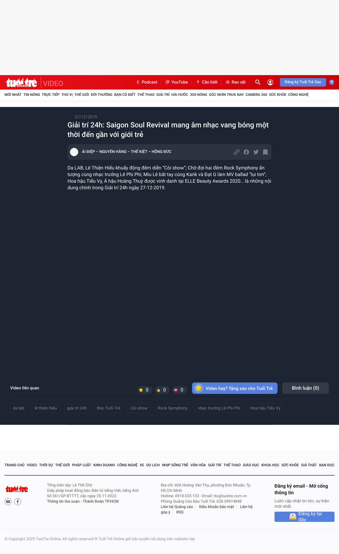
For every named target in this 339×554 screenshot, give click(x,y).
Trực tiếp (51, 95)
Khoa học (270, 465)
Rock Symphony (173, 408)
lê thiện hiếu (45, 408)
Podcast (146, 82)
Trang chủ (14, 465)
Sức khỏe (277, 95)
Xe (142, 465)
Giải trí (163, 95)
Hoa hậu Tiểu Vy (265, 408)
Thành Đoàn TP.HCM (100, 501)
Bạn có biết (125, 95)
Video (32, 465)
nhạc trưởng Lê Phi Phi (219, 408)
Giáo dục (251, 465)
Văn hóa (198, 465)
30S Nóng (198, 95)
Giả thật (309, 465)
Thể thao (145, 95)
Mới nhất (13, 95)
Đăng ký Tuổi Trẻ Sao (303, 82)
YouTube (176, 82)
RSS (180, 512)
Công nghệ (298, 95)
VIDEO (53, 83)
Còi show (138, 408)
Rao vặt (235, 82)
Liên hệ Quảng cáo (177, 507)
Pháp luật (81, 465)
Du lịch (153, 465)
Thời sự (46, 465)
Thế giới (81, 95)
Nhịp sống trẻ (175, 465)
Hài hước (179, 95)
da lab (18, 408)
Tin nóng (31, 95)
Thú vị (67, 95)
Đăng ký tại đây (310, 517)
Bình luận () (305, 388)
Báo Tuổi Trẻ (108, 408)
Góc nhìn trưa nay (226, 95)
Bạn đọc (326, 465)
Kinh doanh (104, 465)
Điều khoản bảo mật (216, 507)
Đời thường (101, 95)
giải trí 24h (77, 408)
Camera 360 (256, 95)
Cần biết (206, 82)
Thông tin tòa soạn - (65, 501)
